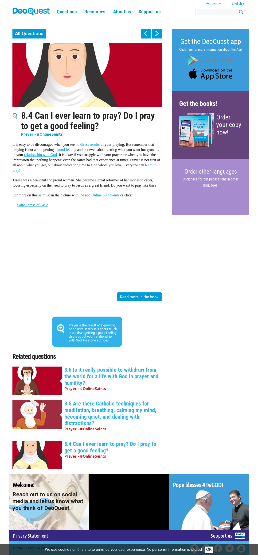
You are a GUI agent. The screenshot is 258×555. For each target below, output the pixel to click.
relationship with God (40, 155)
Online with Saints (105, 195)
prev (146, 33)
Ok (208, 549)
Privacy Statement (30, 536)
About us (122, 12)
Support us (150, 12)
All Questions (29, 33)
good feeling (66, 150)
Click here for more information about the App (210, 49)
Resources (95, 12)
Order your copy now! (228, 124)
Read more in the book (139, 297)
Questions (67, 12)
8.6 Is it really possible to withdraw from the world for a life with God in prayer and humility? (111, 376)
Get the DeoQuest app (210, 41)
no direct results (88, 144)
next (157, 33)
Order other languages (210, 172)
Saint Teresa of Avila (32, 205)
